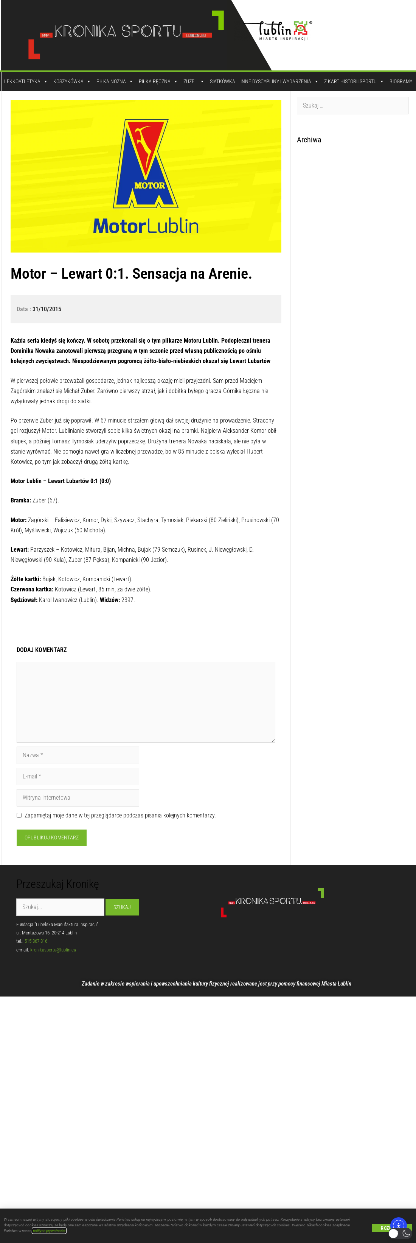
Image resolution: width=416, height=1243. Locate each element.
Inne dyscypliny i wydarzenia (280, 81)
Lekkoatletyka (26, 81)
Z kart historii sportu (354, 81)
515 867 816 (36, 941)
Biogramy (401, 81)
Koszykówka (72, 81)
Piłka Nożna (114, 81)
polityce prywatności (49, 1231)
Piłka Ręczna (158, 81)
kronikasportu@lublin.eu (53, 950)
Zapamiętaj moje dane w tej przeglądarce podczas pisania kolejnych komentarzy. (120, 815)
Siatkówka (222, 81)
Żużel (194, 81)
